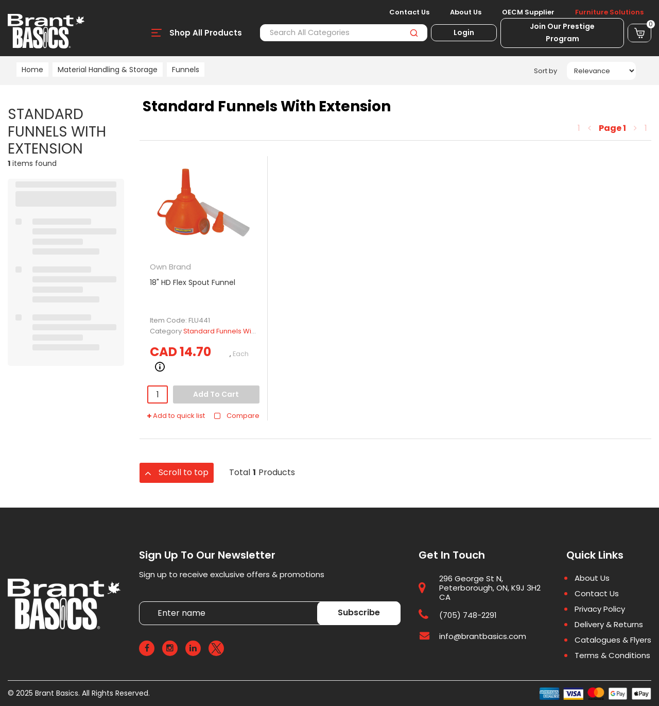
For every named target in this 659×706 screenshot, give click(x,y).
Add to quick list (176, 416)
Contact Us (409, 12)
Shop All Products (205, 32)
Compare (236, 416)
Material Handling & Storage (108, 69)
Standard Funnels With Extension (236, 331)
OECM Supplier (528, 12)
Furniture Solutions (609, 12)
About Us (465, 12)
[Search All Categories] (343, 32)
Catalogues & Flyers (613, 640)
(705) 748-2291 (468, 615)
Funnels (185, 69)
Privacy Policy (600, 609)
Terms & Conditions (612, 655)
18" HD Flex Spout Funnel (192, 282)
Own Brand (170, 266)
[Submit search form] (413, 32)
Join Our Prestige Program (562, 32)
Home (32, 69)
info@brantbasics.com (482, 636)
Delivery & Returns (609, 624)
